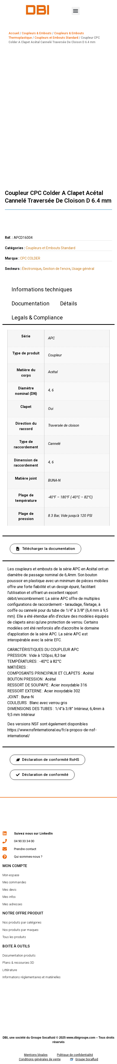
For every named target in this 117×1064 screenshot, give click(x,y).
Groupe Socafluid (43, 1037)
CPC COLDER (30, 258)
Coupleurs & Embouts (37, 33)
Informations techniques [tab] (42, 289)
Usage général (83, 269)
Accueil (14, 33)
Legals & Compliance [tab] (37, 317)
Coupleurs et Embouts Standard (56, 37)
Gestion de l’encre (56, 269)
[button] (76, 11)
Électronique (31, 269)
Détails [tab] (68, 303)
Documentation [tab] (31, 303)
